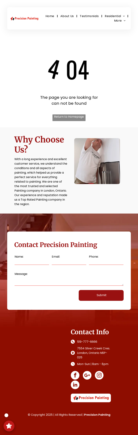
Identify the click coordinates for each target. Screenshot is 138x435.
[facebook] (75, 375)
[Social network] (87, 375)
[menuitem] (50, 16)
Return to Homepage (69, 117)
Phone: (93, 257)
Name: (19, 257)
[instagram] (99, 375)
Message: (21, 274)
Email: (56, 257)
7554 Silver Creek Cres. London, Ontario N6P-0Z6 (93, 352)
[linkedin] (75, 385)
